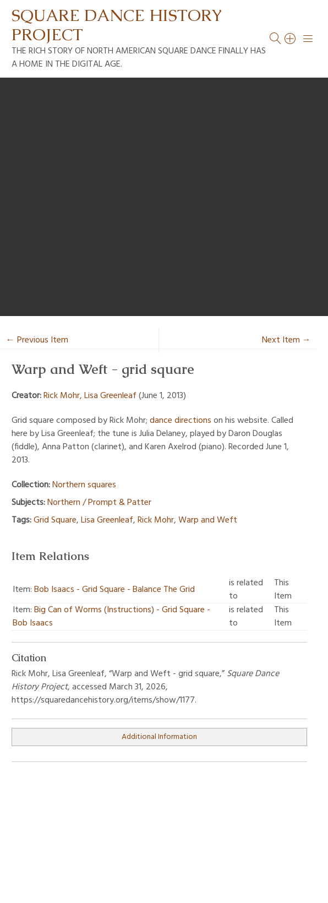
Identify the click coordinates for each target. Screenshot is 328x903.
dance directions (180, 421)
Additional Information (159, 737)
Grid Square (55, 520)
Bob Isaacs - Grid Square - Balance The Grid (114, 590)
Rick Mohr (156, 520)
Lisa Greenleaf (107, 520)
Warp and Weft (207, 520)
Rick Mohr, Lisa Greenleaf (89, 396)
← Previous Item (37, 340)
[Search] (290, 38)
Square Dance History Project (117, 24)
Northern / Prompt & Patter (99, 503)
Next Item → (286, 340)
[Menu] (308, 38)
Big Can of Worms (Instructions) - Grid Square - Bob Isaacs (111, 616)
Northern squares (84, 485)
